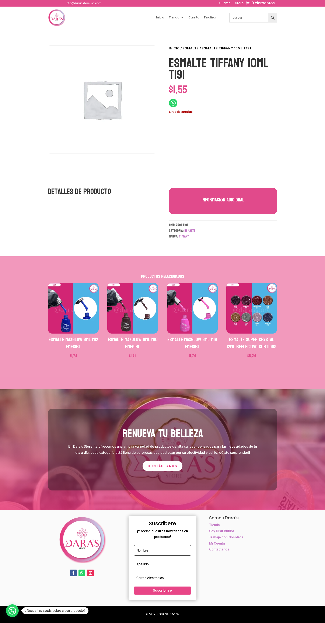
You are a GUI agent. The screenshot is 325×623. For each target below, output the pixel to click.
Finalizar (210, 17)
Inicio (160, 17)
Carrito (193, 17)
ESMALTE (191, 48)
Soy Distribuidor (221, 531)
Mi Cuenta (217, 543)
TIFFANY (184, 236)
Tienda (174, 17)
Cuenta (225, 3)
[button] (12, 610)
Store (239, 3)
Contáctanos (162, 466)
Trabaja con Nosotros (226, 537)
